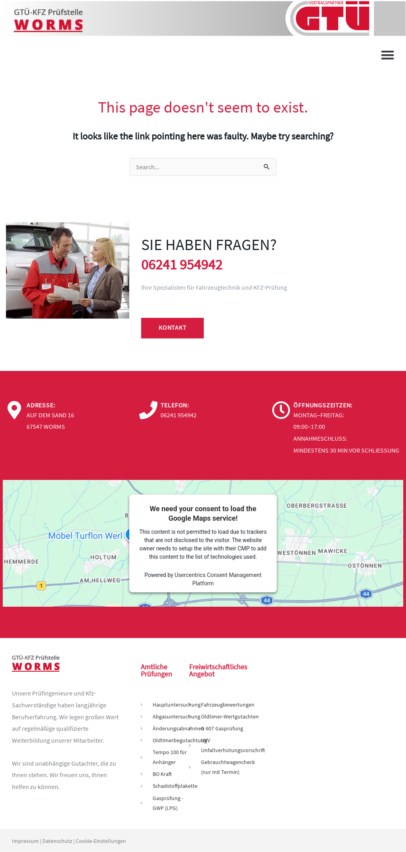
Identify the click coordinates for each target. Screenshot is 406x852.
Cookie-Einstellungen (101, 840)
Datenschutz (57, 840)
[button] (387, 54)
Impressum (25, 840)
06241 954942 (186, 264)
